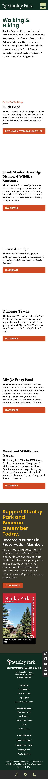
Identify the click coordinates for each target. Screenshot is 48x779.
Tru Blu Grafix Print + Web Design (28, 764)
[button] (42, 6)
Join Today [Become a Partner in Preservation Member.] (12, 585)
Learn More (11, 207)
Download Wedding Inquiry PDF (23, 131)
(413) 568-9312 (24, 677)
